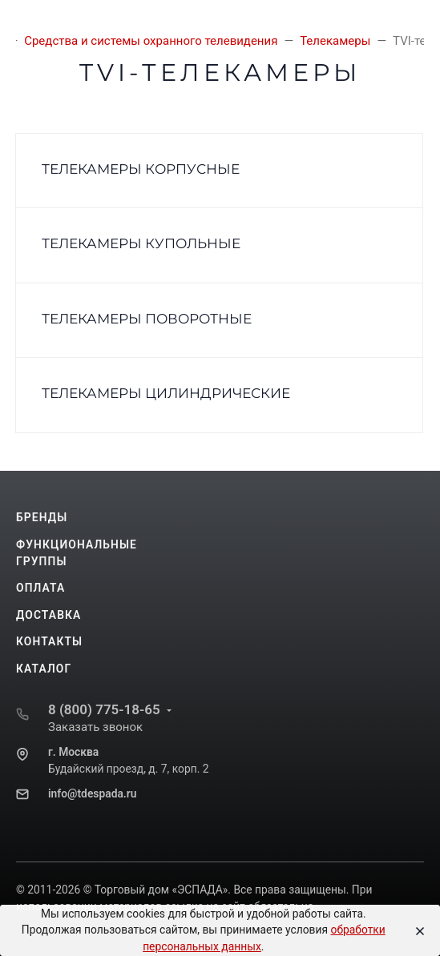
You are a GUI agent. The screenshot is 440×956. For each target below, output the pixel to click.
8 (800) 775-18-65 (104, 709)
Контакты (49, 641)
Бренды (41, 517)
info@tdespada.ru (92, 793)
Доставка (48, 615)
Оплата (40, 587)
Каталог (43, 668)
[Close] (416, 930)
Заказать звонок (95, 727)
